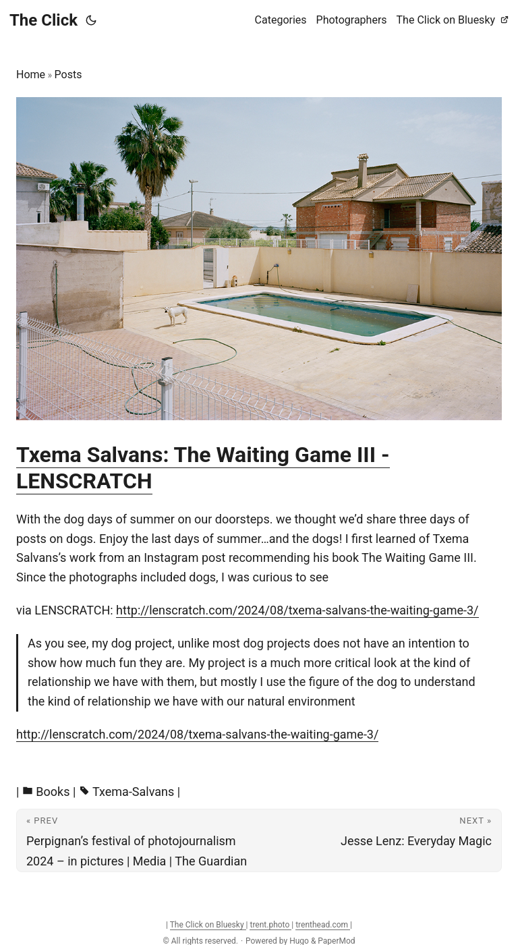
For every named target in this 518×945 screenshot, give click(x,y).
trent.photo (270, 924)
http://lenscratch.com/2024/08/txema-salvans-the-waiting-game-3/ (297, 610)
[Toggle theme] (91, 20)
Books (52, 791)
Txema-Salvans (133, 791)
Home (30, 74)
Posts (68, 74)
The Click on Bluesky (208, 924)
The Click (43, 20)
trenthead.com (322, 924)
